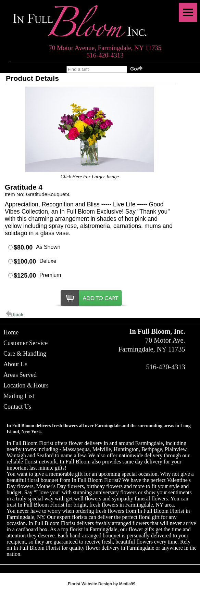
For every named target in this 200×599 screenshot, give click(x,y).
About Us (15, 364)
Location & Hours (26, 385)
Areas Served (20, 374)
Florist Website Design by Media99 (101, 584)
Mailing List (18, 396)
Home (10, 332)
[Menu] (188, 12)
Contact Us (17, 406)
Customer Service (25, 343)
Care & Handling (24, 353)
